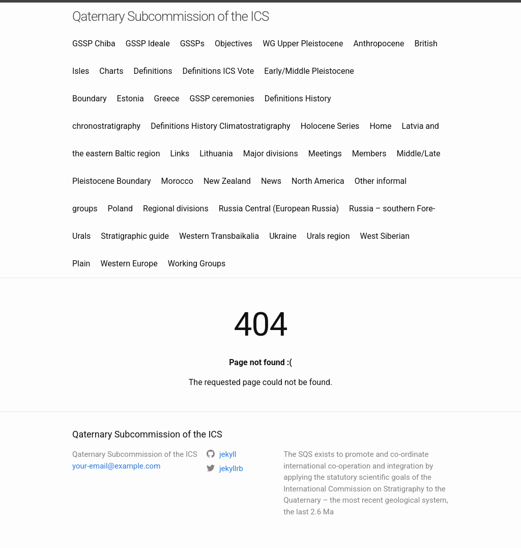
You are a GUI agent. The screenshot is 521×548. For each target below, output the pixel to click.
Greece (167, 98)
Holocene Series (330, 126)
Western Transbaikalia (219, 236)
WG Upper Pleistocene (303, 43)
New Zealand (227, 181)
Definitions (152, 71)
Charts (111, 71)
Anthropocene (378, 43)
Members (369, 153)
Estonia (130, 98)
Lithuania (216, 153)
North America (318, 181)
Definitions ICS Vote (218, 71)
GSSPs (192, 43)
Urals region (328, 236)
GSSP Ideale (148, 43)
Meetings (325, 153)
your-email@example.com (116, 466)
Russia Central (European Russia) (279, 208)
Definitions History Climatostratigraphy (220, 126)
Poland (120, 208)
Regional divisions (176, 208)
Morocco (177, 181)
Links (180, 153)
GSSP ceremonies (222, 98)
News (271, 181)
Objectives (233, 43)
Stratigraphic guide (135, 236)
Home (380, 126)
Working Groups (197, 263)
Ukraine (283, 236)
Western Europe (128, 263)
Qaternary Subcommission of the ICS (170, 16)
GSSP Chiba (93, 43)
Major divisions (270, 153)
